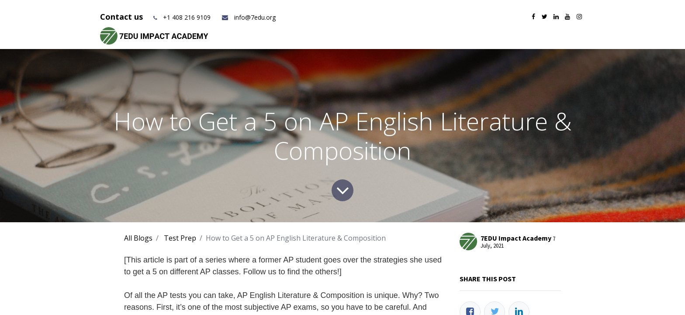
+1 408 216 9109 (187, 17)
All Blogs (138, 238)
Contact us (122, 16)
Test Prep (180, 238)
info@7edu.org (248, 17)
